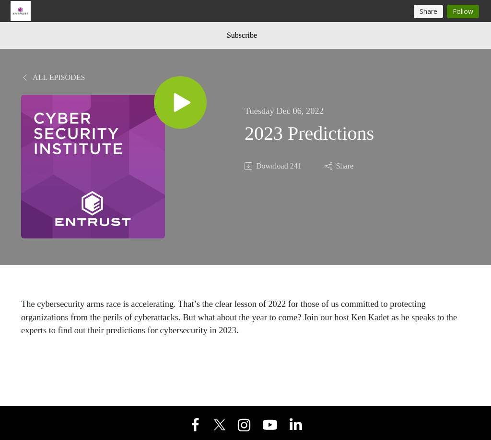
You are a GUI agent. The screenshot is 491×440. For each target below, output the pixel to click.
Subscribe (242, 35)
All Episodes (53, 77)
